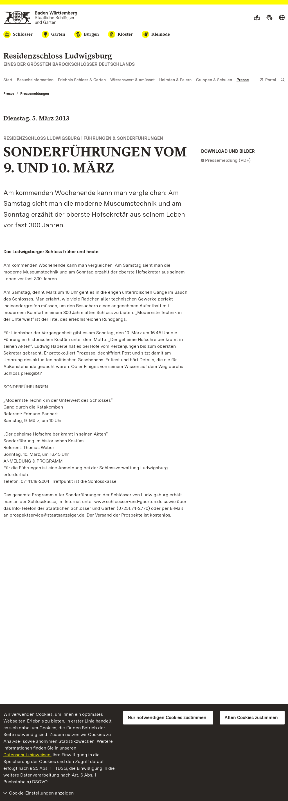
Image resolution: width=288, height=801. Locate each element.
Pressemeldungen (34, 94)
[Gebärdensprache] (269, 17)
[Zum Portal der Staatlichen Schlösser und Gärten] (40, 17)
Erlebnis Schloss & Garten (82, 80)
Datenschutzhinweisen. (27, 754)
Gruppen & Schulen (214, 80)
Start (7, 80)
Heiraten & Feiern (175, 80)
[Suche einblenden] (283, 80)
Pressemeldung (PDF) (228, 160)
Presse (243, 80)
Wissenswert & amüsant (132, 80)
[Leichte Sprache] (257, 17)
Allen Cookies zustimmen (251, 717)
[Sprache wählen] (282, 17)
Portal (267, 80)
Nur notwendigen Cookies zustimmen (167, 717)
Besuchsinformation (35, 80)
